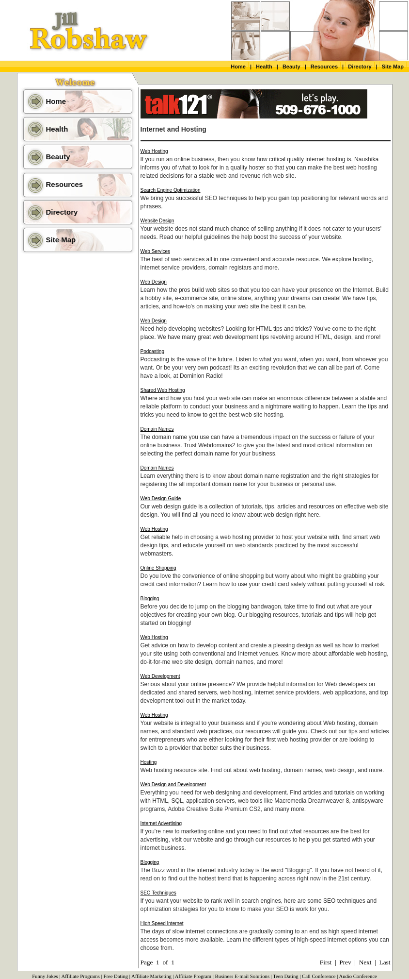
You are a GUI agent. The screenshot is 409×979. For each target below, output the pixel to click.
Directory (359, 66)
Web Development (160, 676)
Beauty (291, 66)
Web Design (154, 282)
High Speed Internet (162, 923)
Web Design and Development (173, 784)
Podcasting (152, 351)
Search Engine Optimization (171, 190)
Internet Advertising (161, 823)
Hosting (149, 762)
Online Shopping (158, 568)
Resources (324, 66)
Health (264, 66)
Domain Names (157, 429)
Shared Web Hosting (163, 390)
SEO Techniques (158, 892)
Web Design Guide (161, 498)
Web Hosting (154, 151)
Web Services (156, 251)
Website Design (157, 220)
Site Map (393, 66)
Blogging (150, 598)
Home (238, 66)
